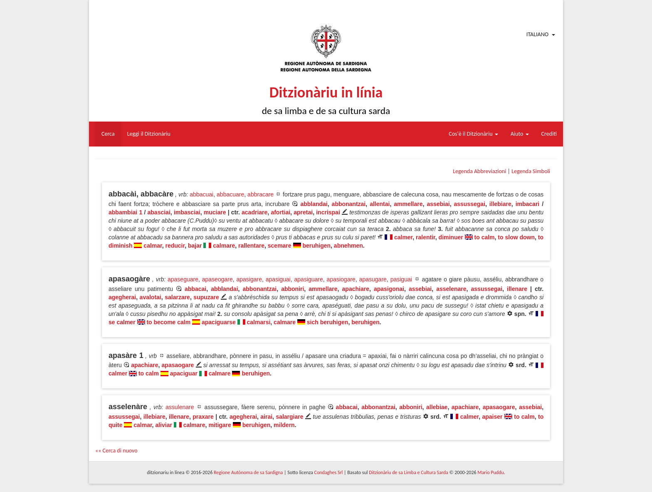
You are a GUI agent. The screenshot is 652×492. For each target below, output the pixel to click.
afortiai (280, 212)
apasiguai (278, 279)
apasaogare (178, 365)
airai (266, 416)
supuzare (206, 297)
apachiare (355, 289)
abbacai (195, 289)
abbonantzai (349, 204)
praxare (203, 416)
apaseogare (217, 279)
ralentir (425, 237)
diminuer (451, 237)
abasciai (159, 212)
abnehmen (348, 245)
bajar (195, 245)
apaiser (492, 416)
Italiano (537, 34)
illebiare (500, 204)
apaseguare (183, 279)
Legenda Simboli (530, 171)
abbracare (260, 194)
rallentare (251, 245)
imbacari (528, 204)
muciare (215, 212)
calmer (403, 237)
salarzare (177, 297)
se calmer (122, 322)
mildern (284, 425)
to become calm (168, 322)
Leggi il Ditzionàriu (148, 133)
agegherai (122, 297)
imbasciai (187, 212)
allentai (380, 204)
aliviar (163, 425)
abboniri (292, 289)
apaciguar (184, 373)
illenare (517, 289)
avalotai (150, 297)
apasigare (249, 279)
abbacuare (230, 194)
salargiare (289, 416)
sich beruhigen (327, 322)
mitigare (219, 425)
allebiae (436, 407)
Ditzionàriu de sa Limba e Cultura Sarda (408, 472)
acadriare (254, 212)
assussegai (470, 204)
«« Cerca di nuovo (116, 450)
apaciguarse (219, 322)
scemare (279, 245)
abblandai (313, 204)
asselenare (451, 289)
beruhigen (316, 245)
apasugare (373, 279)
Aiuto (520, 133)
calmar (152, 245)
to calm (484, 237)
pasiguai (401, 279)
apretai (303, 212)
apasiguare (308, 279)
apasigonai (389, 289)
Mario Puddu (490, 472)
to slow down (516, 237)
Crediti (549, 133)
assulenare (179, 407)
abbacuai (201, 194)
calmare (224, 245)
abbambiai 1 (125, 212)
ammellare (408, 204)
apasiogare (341, 279)
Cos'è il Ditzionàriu (473, 133)
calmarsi (259, 322)
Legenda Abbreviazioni (479, 171)
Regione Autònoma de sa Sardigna (248, 472)
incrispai (328, 212)
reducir (175, 245)
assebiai (438, 204)
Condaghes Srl (328, 472)
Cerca (108, 133)
